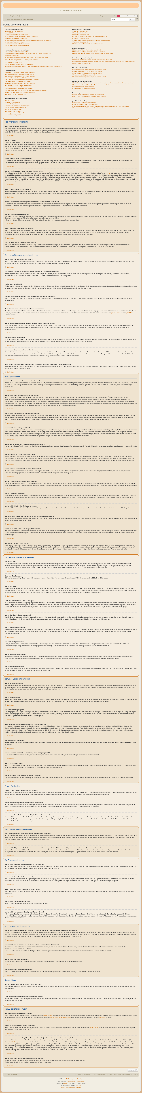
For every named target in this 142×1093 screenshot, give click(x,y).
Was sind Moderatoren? (79, 33)
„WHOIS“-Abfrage (13, 1042)
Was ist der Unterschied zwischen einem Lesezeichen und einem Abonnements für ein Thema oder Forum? (103, 83)
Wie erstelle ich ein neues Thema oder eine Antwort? (20, 72)
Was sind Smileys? (10, 104)
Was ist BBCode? (10, 100)
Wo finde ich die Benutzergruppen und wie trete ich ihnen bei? (90, 36)
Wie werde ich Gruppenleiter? (80, 38)
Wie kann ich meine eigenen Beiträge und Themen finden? (89, 76)
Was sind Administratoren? (80, 31)
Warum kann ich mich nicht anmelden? (16, 38)
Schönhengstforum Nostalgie (74, 1079)
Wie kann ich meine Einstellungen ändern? (17, 51)
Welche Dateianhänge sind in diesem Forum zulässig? (88, 94)
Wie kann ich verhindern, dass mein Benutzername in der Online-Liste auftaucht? (28, 53)
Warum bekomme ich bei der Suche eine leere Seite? (87, 73)
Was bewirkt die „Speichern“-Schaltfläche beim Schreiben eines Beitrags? (26, 90)
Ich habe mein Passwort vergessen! (15, 42)
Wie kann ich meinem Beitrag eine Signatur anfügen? (20, 76)
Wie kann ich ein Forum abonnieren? (83, 86)
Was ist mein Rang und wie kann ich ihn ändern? (19, 64)
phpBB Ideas (94, 1027)
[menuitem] (17, 15)
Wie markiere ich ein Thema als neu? (15, 94)
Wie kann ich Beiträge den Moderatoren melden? (19, 88)
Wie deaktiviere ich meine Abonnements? (84, 88)
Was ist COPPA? (9, 33)
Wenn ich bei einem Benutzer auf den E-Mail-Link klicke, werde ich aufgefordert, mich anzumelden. (33, 66)
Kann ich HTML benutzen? (12, 102)
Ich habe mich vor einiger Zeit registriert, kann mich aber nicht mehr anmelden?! (28, 40)
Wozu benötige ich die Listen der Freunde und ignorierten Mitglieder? (92, 59)
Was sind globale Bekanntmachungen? (16, 107)
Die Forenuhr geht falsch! (12, 55)
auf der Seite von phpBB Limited (60, 1017)
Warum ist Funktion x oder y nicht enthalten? (85, 104)
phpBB (65, 1083)
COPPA (108, 173)
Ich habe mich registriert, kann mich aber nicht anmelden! (21, 36)
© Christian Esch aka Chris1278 (76, 1081)
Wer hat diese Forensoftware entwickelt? (84, 102)
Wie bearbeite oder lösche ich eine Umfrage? (18, 81)
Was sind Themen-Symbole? (13, 114)
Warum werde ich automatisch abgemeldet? (17, 43)
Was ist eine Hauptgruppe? (80, 42)
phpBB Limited (115, 313)
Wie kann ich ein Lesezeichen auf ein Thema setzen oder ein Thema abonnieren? (95, 85)
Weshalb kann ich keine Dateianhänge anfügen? (18, 85)
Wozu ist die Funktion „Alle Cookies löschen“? (18, 45)
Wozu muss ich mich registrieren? (14, 31)
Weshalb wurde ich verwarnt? (13, 87)
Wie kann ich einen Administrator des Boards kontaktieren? (89, 108)
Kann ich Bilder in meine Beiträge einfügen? (17, 105)
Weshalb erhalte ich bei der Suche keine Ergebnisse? (87, 71)
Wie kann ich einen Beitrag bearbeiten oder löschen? (20, 74)
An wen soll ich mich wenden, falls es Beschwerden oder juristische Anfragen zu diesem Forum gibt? (101, 106)
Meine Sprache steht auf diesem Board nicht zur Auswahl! (21, 59)
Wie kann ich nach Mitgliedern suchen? (83, 75)
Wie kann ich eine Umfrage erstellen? (15, 78)
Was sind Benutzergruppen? (80, 34)
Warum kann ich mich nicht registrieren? (16, 34)
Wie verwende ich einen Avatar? (14, 62)
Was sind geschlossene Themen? (14, 113)
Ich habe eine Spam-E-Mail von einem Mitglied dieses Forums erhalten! (93, 53)
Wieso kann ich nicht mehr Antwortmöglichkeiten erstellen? (21, 79)
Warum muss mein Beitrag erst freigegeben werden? (20, 92)
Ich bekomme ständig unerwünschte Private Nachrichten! (88, 51)
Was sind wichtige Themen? (13, 111)
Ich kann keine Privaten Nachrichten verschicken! (86, 50)
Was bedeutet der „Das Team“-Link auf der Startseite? (87, 43)
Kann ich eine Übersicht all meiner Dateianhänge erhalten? (89, 96)
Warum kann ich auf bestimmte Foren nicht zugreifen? (20, 83)
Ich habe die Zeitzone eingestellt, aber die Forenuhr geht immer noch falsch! (26, 57)
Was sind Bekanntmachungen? (14, 109)
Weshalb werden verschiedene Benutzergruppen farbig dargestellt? (91, 40)
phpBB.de (129, 313)
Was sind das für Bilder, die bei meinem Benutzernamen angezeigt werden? (26, 60)
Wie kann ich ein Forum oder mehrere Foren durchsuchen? (89, 69)
